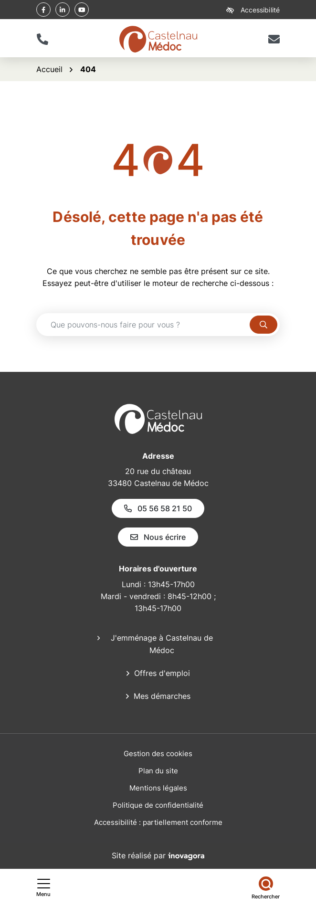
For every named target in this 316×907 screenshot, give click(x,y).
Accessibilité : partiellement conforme (158, 822)
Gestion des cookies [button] (158, 753)
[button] (42, 39)
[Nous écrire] (274, 39)
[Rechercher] (266, 887)
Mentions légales (158, 787)
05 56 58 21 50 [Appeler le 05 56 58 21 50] (158, 508)
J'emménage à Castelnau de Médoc (162, 644)
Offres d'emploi (162, 673)
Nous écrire (158, 537)
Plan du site (158, 770)
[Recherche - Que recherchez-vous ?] (143, 324)
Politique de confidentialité (158, 805)
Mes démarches (162, 696)
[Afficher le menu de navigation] (43, 888)
